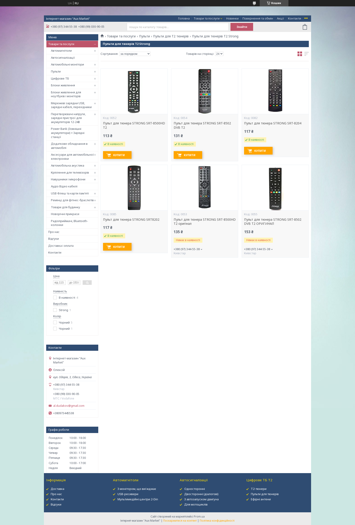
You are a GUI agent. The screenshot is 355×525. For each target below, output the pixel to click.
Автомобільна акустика (67, 165)
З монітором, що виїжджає (137, 489)
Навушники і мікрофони (68, 179)
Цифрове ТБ (60, 78)
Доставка (57, 489)
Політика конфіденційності (217, 521)
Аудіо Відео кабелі (64, 186)
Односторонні (194, 489)
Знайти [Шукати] (242, 27)
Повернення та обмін (257, 18)
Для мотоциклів (196, 504)
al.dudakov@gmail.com (68, 406)
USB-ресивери (128, 494)
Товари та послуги (207, 18)
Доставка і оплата (61, 246)
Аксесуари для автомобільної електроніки (72, 156)
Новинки (232, 18)
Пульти (56, 71)
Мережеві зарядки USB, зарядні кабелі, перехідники (71, 105)
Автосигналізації (63, 58)
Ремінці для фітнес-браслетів (72, 200)
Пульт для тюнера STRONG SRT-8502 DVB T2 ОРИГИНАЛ (272, 222)
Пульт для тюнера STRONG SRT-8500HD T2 (134, 125)
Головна (184, 18)
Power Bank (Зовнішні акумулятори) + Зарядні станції (67, 133)
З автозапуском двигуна (201, 499)
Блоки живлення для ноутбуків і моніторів (66, 94)
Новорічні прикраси (65, 214)
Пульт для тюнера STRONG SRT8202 (131, 220)
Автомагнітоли (61, 50)
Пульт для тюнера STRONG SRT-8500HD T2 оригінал (205, 222)
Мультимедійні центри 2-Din (138, 499)
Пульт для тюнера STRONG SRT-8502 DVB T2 (202, 125)
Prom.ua (199, 516)
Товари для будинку (65, 207)
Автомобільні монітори (67, 64)
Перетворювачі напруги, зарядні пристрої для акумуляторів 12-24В (68, 118)
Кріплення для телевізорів (70, 172)
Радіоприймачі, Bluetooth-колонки (69, 223)
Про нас (54, 232)
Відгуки (53, 239)
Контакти (294, 18)
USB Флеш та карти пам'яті (70, 193)
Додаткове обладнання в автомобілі (69, 146)
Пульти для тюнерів (265, 494)
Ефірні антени (261, 499)
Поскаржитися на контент (180, 521)
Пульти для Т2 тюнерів (171, 36)
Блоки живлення (63, 85)
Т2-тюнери (258, 489)
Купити (119, 155)
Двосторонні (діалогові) (201, 494)
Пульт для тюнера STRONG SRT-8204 (272, 123)
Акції (280, 18)
